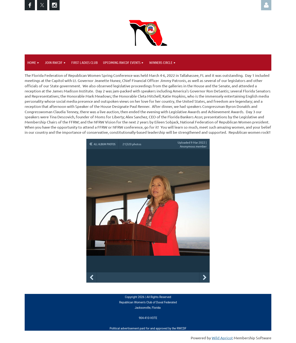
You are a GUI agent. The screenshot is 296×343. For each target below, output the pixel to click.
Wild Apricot (222, 338)
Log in (266, 5)
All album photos (105, 144)
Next (204, 277)
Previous (91, 277)
